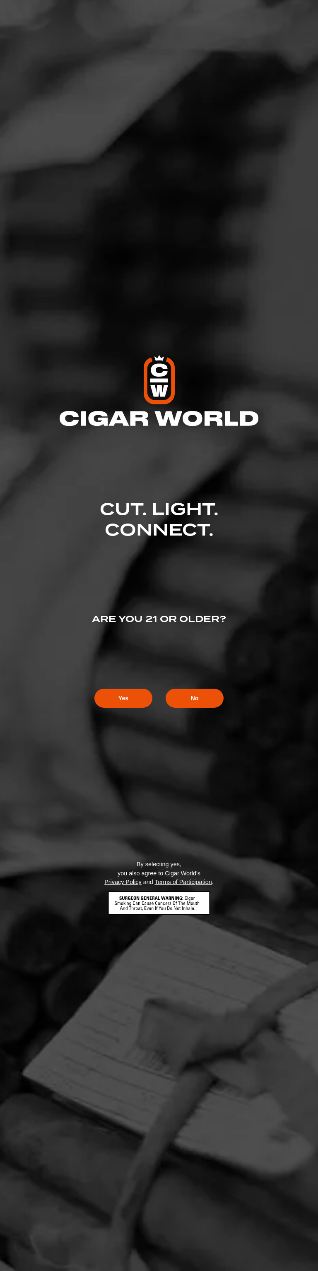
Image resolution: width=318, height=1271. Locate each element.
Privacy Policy (123, 882)
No (195, 698)
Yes (123, 698)
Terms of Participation (183, 882)
